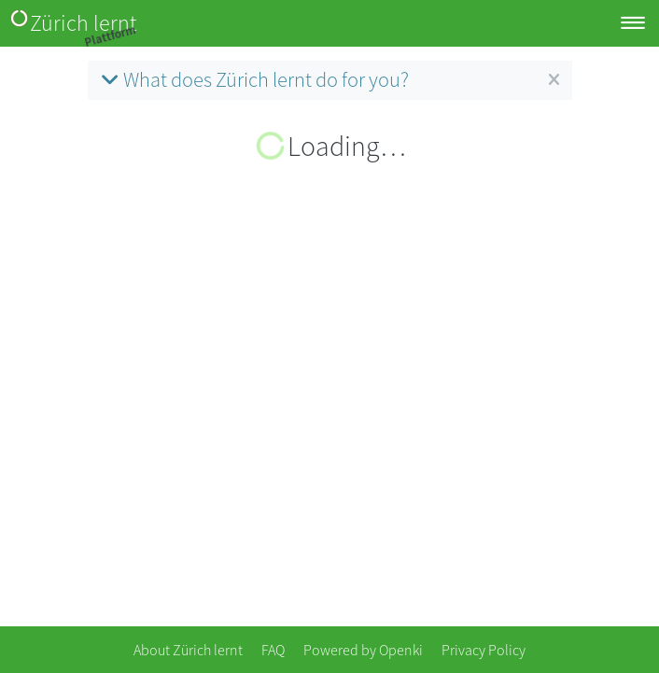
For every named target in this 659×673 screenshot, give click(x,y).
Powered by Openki (363, 649)
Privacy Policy (484, 649)
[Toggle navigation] (633, 23)
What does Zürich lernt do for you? (253, 79)
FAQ (273, 649)
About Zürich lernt (188, 649)
